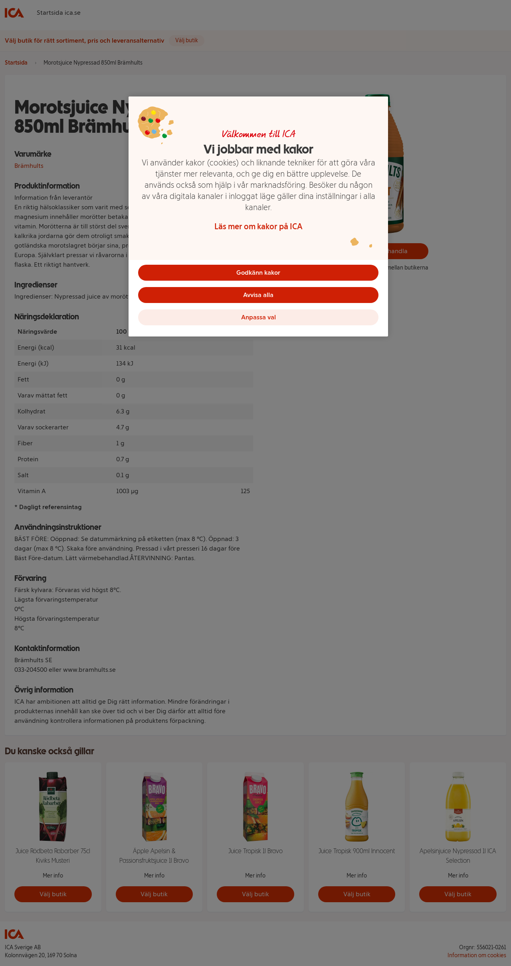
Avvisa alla (258, 295)
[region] (258, 216)
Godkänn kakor (258, 272)
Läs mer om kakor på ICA (258, 226)
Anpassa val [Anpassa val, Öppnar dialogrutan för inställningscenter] (258, 317)
